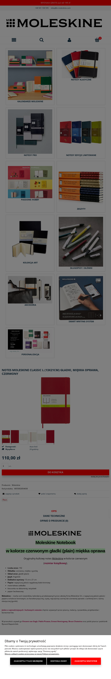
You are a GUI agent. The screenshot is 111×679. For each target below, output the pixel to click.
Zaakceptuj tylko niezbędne (28, 661)
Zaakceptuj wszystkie (86, 661)
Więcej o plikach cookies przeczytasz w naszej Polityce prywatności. (32, 654)
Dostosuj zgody (59, 661)
